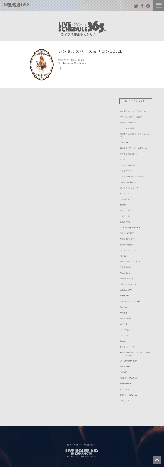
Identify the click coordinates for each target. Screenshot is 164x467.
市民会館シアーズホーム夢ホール (133, 148)
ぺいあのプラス (126, 171)
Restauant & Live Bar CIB (130, 262)
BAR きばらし (125, 193)
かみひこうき (125, 211)
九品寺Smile (125, 222)
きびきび (123, 159)
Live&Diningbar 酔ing (128, 165)
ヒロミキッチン (126, 389)
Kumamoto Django (127, 182)
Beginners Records (128, 123)
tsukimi (123, 205)
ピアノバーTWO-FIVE (128, 395)
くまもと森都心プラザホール (131, 176)
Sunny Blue (124, 296)
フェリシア (124, 401)
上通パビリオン (126, 216)
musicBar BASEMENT (129, 378)
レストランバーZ (127, 347)
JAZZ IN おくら (126, 330)
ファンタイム (125, 335)
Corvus (123, 341)
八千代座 (123, 324)
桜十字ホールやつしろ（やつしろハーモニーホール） (135, 353)
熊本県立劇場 (125, 318)
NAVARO (123, 372)
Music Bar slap (126, 273)
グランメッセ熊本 (127, 128)
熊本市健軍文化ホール (129, 154)
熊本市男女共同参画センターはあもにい (135, 135)
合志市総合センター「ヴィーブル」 (134, 111)
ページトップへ (157, 460)
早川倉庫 (123, 313)
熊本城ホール (125, 367)
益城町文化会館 (126, 245)
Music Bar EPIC (126, 142)
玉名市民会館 (125, 267)
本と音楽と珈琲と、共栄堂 (131, 117)
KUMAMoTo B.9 (126, 279)
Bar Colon (124, 307)
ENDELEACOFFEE (127, 233)
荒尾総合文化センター (129, 284)
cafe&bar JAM (126, 290)
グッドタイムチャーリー (130, 188)
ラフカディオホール (128, 250)
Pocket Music (125, 384)
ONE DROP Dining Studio (130, 301)
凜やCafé (124, 256)
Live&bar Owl (125, 199)
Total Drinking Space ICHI (130, 228)
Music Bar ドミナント (129, 239)
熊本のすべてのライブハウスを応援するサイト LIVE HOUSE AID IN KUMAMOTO (16, 5)
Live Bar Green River (128, 361)
